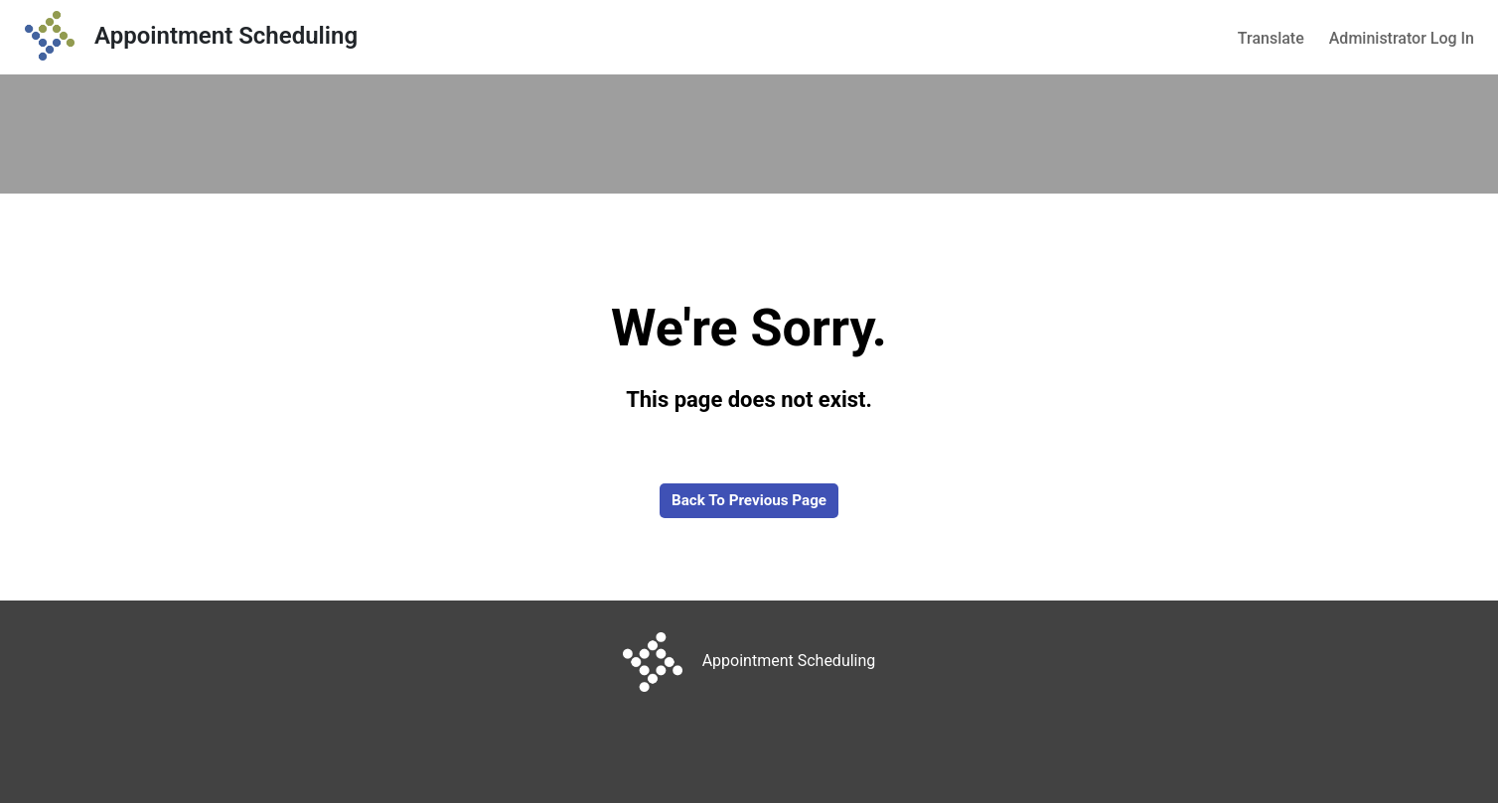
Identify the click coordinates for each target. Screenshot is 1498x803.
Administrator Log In (1401, 38)
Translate (1271, 38)
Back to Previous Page (749, 500)
